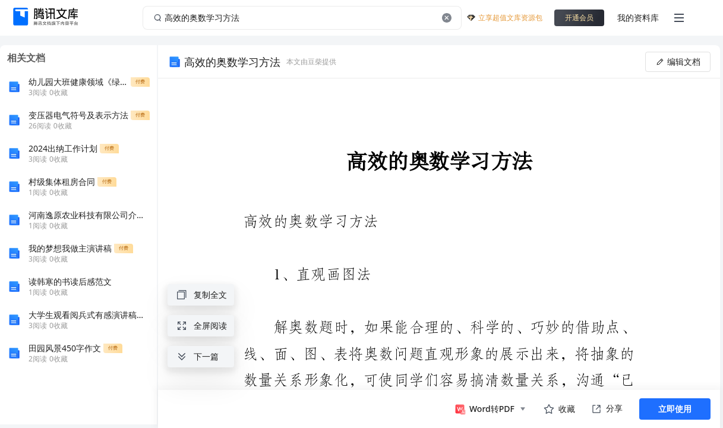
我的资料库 (638, 17)
